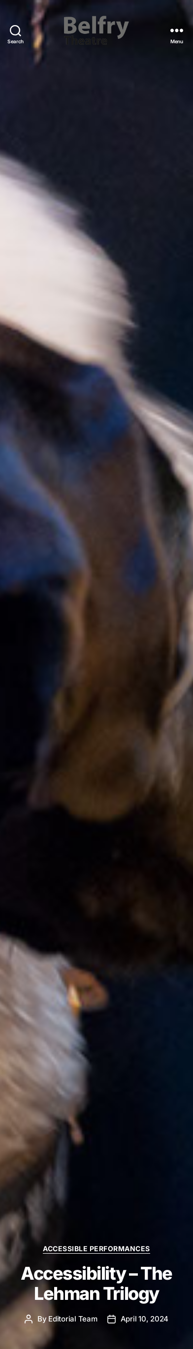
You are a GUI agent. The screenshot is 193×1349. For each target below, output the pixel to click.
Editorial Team (72, 1318)
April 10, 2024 (144, 1318)
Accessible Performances (96, 1248)
